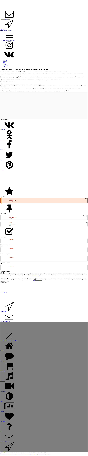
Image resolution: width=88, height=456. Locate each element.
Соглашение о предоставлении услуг (30, 453)
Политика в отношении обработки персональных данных (11, 453)
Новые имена (5, 65)
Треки (4, 62)
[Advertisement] (35, 179)
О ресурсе (5, 60)
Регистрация (9, 30)
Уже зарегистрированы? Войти (11, 340)
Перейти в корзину (4, 40)
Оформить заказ (11, 40)
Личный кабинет (3, 30)
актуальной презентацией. (34, 275)
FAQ (4, 66)
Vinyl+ (4, 63)
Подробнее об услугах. (37, 280)
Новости (4, 64)
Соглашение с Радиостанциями (44, 453)
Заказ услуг (5, 61)
